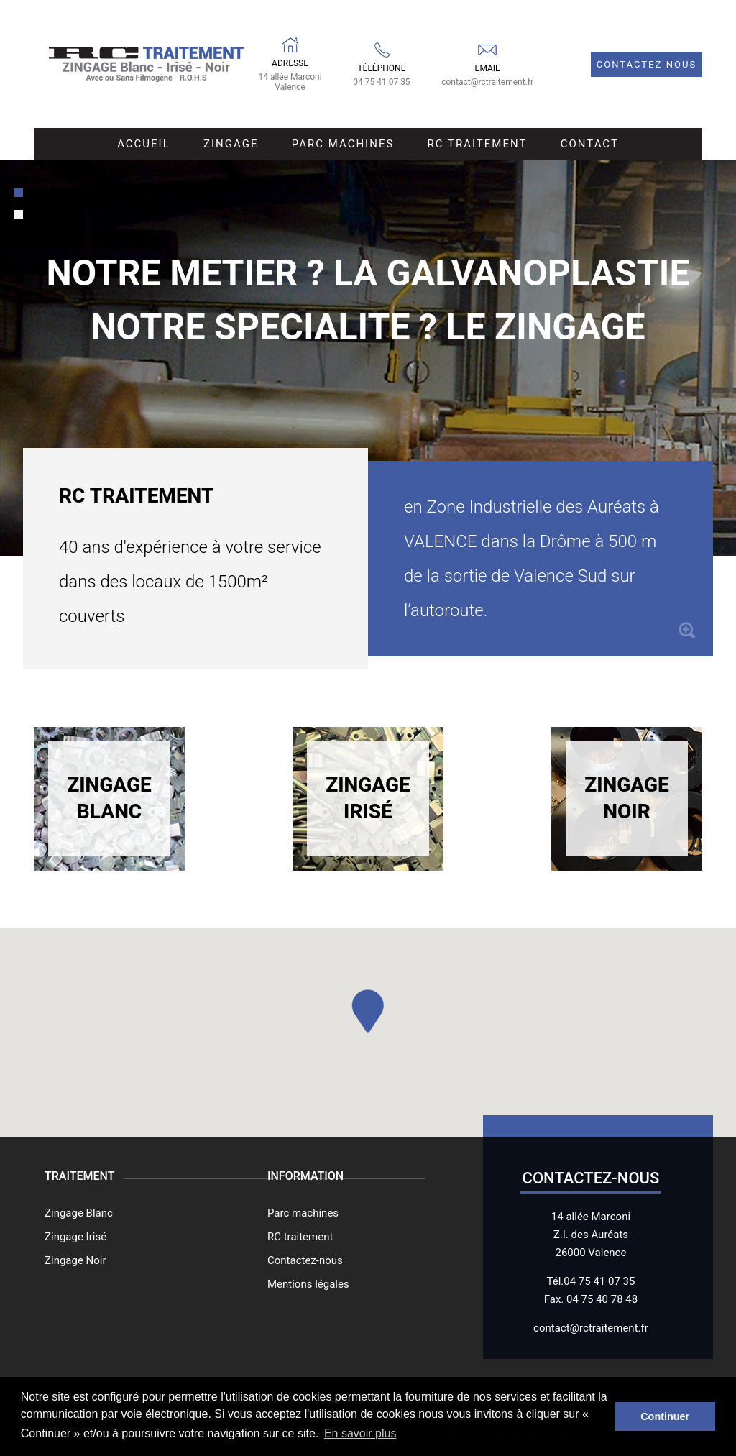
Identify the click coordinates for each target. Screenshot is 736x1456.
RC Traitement (478, 143)
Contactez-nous (646, 64)
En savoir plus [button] (360, 1433)
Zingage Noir (626, 798)
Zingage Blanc (109, 798)
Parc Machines (343, 143)
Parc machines (303, 1213)
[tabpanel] (368, 358)
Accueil (143, 143)
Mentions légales (308, 1284)
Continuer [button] (664, 1416)
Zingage (230, 143)
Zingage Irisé (368, 798)
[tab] (18, 192)
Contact (590, 143)
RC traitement (300, 1236)
